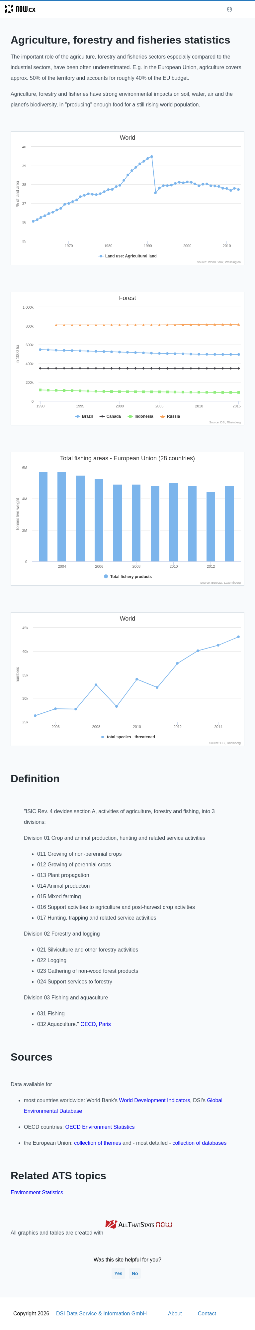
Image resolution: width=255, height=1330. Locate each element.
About (175, 1313)
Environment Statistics (37, 1192)
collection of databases (199, 1143)
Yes (118, 1273)
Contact (207, 1313)
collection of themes (97, 1143)
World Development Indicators (154, 1100)
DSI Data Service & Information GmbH (101, 1313)
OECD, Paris (95, 1024)
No (135, 1273)
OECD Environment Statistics (99, 1127)
